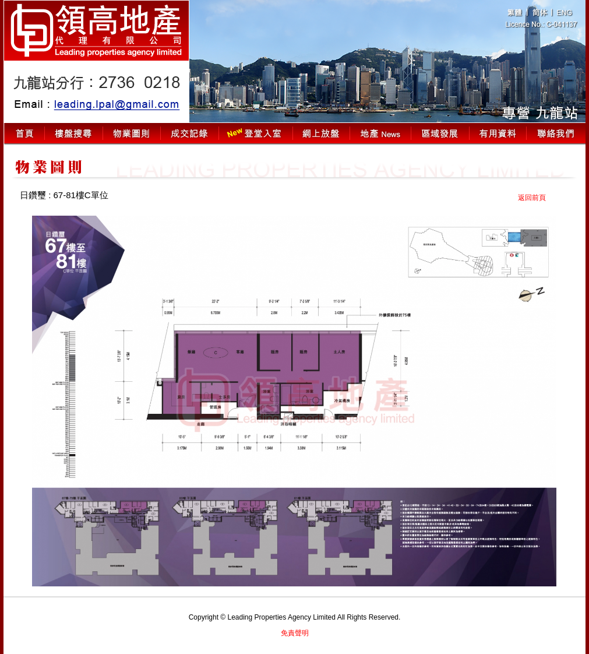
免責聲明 (295, 633)
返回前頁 (532, 198)
